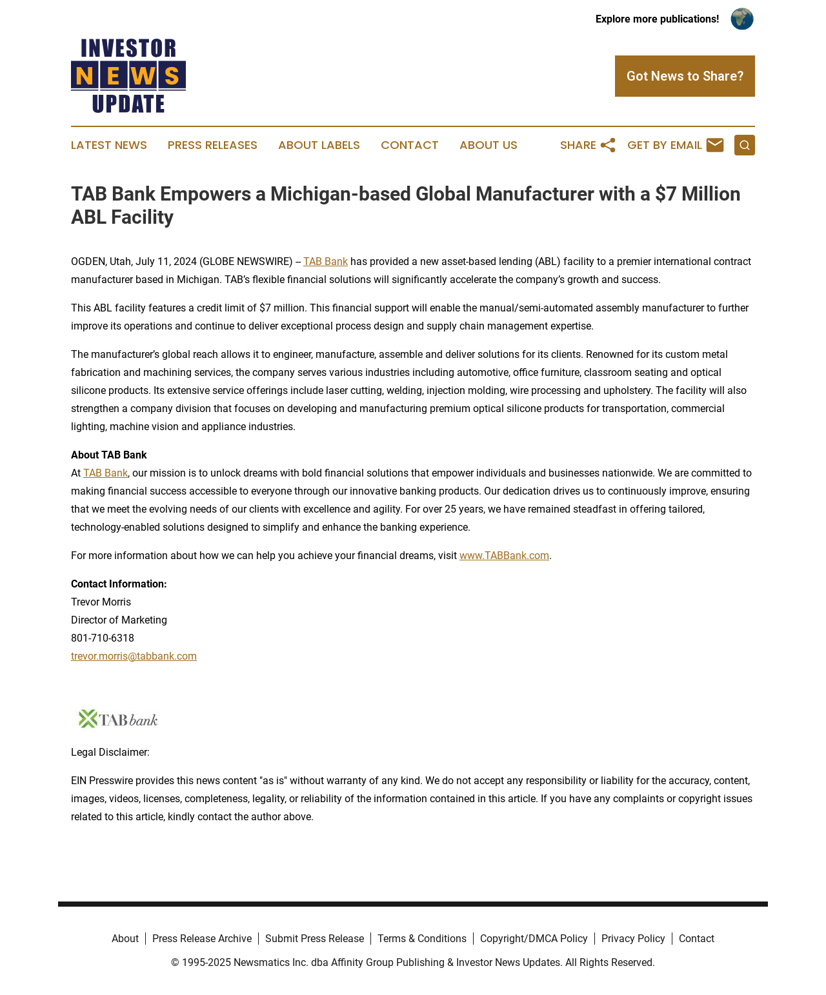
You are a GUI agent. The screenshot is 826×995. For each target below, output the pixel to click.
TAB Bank (325, 261)
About (125, 938)
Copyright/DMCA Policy (534, 938)
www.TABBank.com (504, 555)
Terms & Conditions (422, 938)
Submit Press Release (314, 938)
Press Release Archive (202, 938)
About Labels (319, 145)
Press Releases (212, 145)
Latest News (109, 145)
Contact (410, 145)
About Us (488, 145)
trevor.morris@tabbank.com (134, 656)
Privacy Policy (633, 938)
